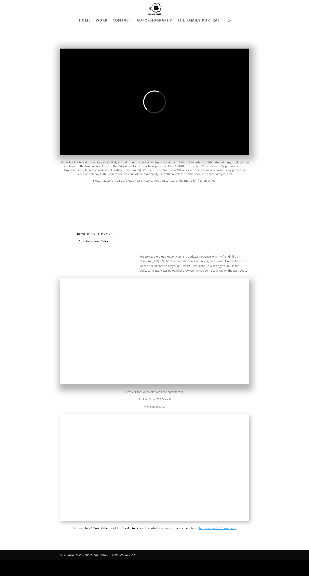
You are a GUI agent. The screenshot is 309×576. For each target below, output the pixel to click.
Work (101, 21)
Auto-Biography (154, 21)
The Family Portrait (199, 21)
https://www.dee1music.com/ (217, 528)
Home (85, 21)
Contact (122, 21)
